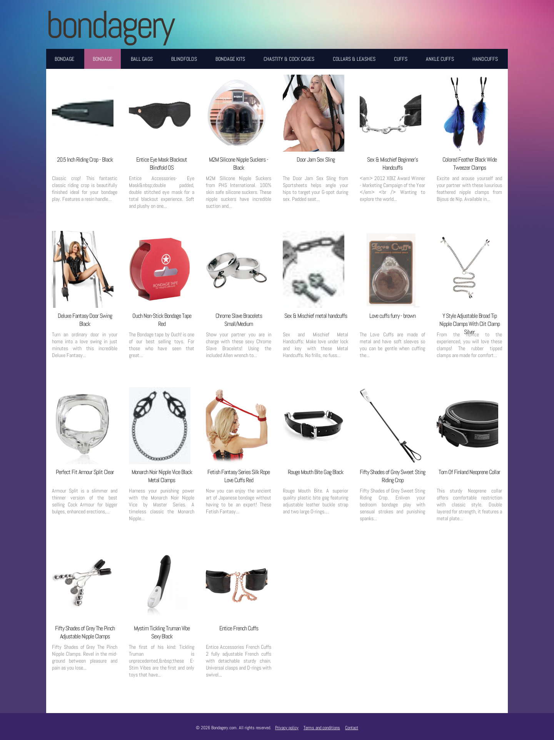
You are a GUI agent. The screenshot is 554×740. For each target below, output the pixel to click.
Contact (351, 728)
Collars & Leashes (354, 58)
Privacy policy (287, 728)
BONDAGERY (109, 24)
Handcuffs (485, 58)
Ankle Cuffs (440, 58)
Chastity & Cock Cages (289, 58)
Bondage (64, 58)
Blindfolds (184, 58)
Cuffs (400, 58)
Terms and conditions (322, 728)
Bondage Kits (230, 58)
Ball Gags (142, 58)
